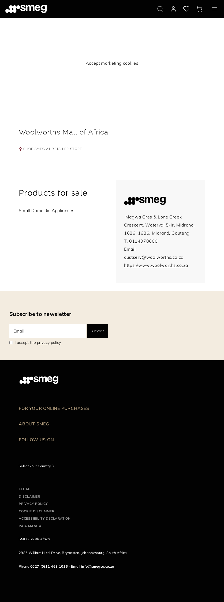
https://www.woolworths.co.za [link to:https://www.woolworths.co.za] (156, 265)
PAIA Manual (31, 526)
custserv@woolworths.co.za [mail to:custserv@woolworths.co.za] (154, 257)
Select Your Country (35, 466)
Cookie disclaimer (36, 511)
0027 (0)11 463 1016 (49, 566)
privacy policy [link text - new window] (49, 342)
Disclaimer (29, 496)
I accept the (38, 342)
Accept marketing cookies (112, 63)
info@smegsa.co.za (97, 566)
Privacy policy (33, 504)
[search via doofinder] (160, 9)
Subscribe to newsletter (40, 314)
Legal (24, 489)
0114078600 (143, 241)
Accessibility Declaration (45, 518)
